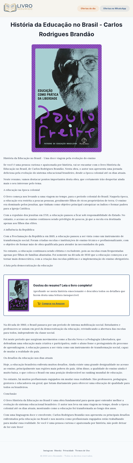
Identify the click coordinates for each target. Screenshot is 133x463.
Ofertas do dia (88, 8)
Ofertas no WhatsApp (114, 8)
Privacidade (68, 450)
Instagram (48, 450)
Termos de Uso (82, 450)
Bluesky (58, 450)
